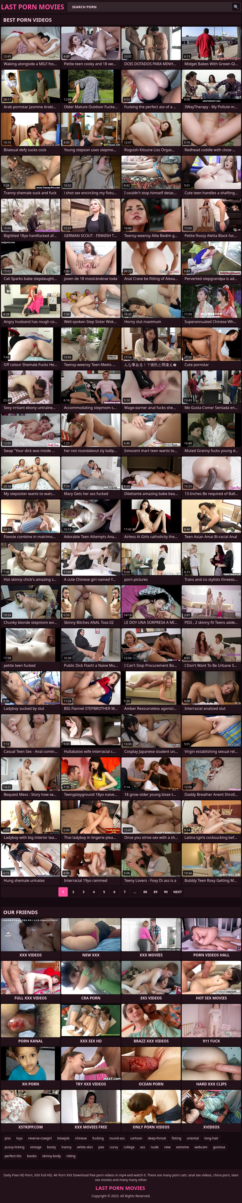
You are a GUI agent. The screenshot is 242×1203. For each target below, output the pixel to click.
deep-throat (157, 1138)
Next (177, 892)
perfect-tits (13, 1156)
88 (145, 892)
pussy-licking (15, 1147)
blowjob (63, 1138)
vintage (36, 1147)
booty (51, 1147)
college (129, 1147)
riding (70, 1156)
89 (155, 892)
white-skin (85, 1147)
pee (101, 1147)
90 (166, 892)
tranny (66, 1147)
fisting (176, 1138)
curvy (114, 1147)
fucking (98, 1138)
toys (19, 1138)
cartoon (136, 1138)
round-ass (117, 1138)
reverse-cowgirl (40, 1138)
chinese (81, 1138)
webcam (201, 1147)
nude (155, 1147)
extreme (182, 1147)
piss (8, 1138)
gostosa (219, 1147)
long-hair (211, 1138)
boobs (32, 1156)
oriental (193, 1138)
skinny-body (51, 1156)
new (167, 1147)
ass (142, 1147)
